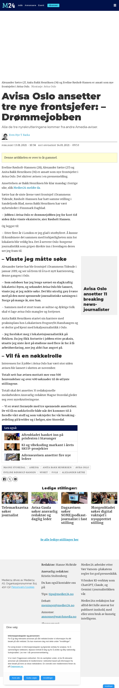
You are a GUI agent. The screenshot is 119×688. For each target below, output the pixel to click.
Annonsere (30, 5)
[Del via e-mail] (15, 479)
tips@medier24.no (61, 594)
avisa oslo (82, 467)
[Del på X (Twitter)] (9, 479)
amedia (34, 467)
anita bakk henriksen (57, 467)
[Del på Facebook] (4, 479)
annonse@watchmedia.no (58, 616)
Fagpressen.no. (17, 666)
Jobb (20, 5)
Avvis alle (16, 678)
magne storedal (14, 467)
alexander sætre (73, 472)
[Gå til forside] (8, 5)
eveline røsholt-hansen (19, 472)
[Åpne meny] (115, 5)
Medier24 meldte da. (27, 187)
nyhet (44, 472)
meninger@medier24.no (57, 605)
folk (55, 472)
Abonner (53, 5)
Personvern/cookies (22, 587)
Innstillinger (109, 686)
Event (41, 5)
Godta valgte (31, 678)
